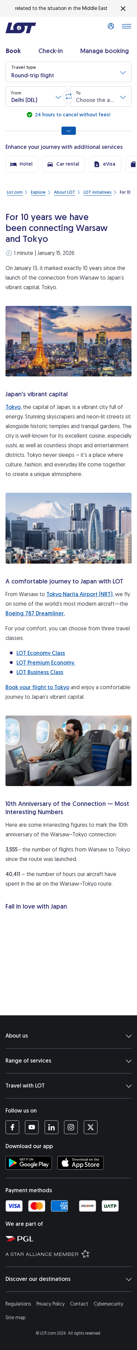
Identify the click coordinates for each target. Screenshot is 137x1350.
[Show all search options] (68, 131)
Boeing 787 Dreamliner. (35, 613)
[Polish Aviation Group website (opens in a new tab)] (69, 1238)
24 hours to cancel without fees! (72, 115)
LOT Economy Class (40, 653)
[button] (68, 72)
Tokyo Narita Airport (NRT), (80, 594)
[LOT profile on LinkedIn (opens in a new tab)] (51, 1127)
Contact (79, 1304)
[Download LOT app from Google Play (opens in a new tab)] (28, 1163)
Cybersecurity (108, 1304)
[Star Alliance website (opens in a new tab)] (69, 1253)
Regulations (18, 1304)
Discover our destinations (68, 1279)
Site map (15, 1318)
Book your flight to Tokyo (37, 687)
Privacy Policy (50, 1304)
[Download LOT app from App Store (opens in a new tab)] (80, 1163)
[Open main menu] (126, 28)
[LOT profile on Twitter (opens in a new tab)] (90, 1127)
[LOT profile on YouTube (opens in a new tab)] (32, 1127)
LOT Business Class (39, 672)
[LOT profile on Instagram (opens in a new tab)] (71, 1127)
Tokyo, (13, 407)
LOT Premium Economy (46, 662)
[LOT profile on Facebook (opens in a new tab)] (12, 1127)
